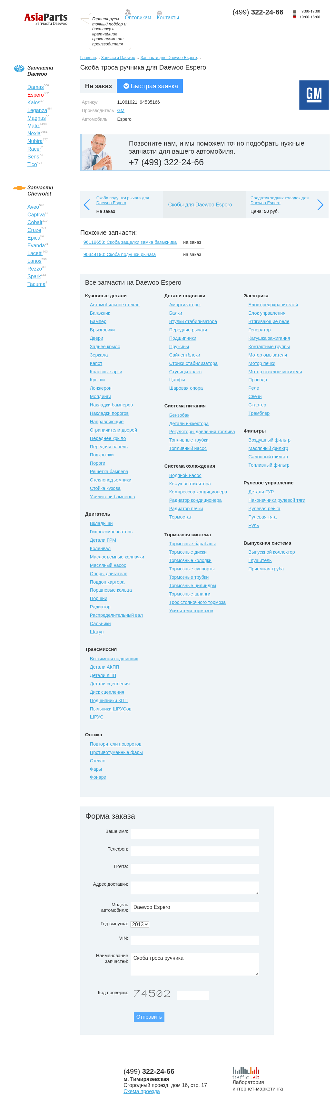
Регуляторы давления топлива (202, 431)
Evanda (36, 245)
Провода (258, 379)
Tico (32, 164)
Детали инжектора (189, 423)
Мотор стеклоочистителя (275, 371)
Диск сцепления (107, 692)
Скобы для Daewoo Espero (200, 204)
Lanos (34, 261)
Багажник (100, 313)
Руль (254, 525)
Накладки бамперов (111, 404)
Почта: (121, 866)
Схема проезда (141, 1091)
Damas (35, 87)
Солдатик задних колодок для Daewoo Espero (280, 200)
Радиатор (100, 606)
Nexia (34, 133)
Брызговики (102, 329)
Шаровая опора (186, 388)
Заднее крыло (105, 346)
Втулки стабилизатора (193, 321)
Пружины (179, 346)
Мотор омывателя (268, 354)
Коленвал (100, 548)
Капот (96, 363)
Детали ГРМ (103, 540)
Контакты (168, 17)
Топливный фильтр (269, 465)
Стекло (97, 760)
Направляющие (106, 421)
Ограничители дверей (113, 430)
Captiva (36, 214)
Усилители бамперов (112, 496)
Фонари (98, 777)
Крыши (97, 379)
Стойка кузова (105, 488)
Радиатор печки (186, 508)
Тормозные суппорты (192, 568)
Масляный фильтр (268, 448)
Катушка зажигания (269, 338)
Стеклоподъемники (111, 479)
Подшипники (182, 338)
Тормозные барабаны (192, 543)
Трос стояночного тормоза (197, 602)
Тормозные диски (188, 552)
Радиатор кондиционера (195, 500)
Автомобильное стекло (115, 304)
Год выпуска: (114, 923)
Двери (96, 338)
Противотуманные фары (116, 752)
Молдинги (100, 396)
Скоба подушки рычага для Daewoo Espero (122, 200)
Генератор (260, 329)
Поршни (98, 598)
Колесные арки (106, 371)
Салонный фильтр (268, 456)
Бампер (98, 321)
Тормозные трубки (189, 577)
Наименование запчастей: (112, 958)
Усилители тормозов (191, 610)
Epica (33, 238)
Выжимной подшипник (114, 658)
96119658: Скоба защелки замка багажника (130, 242)
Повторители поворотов (116, 744)
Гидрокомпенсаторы (111, 531)
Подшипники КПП (109, 700)
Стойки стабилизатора (193, 363)
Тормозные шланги (189, 593)
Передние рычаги (188, 329)
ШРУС (96, 717)
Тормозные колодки (190, 560)
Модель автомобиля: (114, 907)
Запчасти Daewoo (118, 57)
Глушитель (260, 560)
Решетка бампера (109, 471)
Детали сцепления (110, 683)
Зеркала (99, 354)
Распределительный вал (116, 615)
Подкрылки (102, 454)
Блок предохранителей (273, 304)
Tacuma (36, 284)
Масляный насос (108, 565)
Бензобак (179, 415)
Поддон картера (107, 582)
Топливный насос (188, 448)
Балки (175, 313)
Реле (254, 388)
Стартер (257, 404)
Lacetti (35, 253)
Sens (33, 156)
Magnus (36, 118)
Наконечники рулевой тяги (277, 500)
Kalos (33, 102)
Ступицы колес (185, 371)
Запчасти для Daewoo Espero (169, 57)
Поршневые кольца (111, 590)
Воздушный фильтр (270, 440)
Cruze (34, 230)
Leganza (37, 110)
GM (120, 110)
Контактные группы (269, 346)
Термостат (180, 516)
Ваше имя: (116, 831)
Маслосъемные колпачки (117, 556)
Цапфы (177, 379)
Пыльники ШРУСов (111, 708)
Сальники (100, 623)
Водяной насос (185, 475)
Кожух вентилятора (190, 483)
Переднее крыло (108, 438)
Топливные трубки (189, 440)
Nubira (35, 141)
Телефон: (118, 849)
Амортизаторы (185, 304)
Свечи (255, 396)
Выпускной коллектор (272, 552)
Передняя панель (109, 446)
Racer (34, 149)
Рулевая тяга (263, 516)
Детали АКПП (104, 667)
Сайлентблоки (184, 354)
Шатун (97, 631)
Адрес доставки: (110, 884)
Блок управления (267, 313)
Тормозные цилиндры (192, 585)
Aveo (33, 207)
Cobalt (34, 222)
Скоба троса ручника (195, 964)
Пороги (97, 463)
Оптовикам (138, 17)
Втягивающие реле (269, 321)
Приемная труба (266, 568)
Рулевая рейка (265, 508)
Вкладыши (101, 523)
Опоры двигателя (108, 573)
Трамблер (259, 413)
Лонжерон (101, 388)
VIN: (123, 938)
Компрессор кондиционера (198, 491)
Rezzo (34, 269)
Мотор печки (262, 363)
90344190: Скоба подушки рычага (120, 254)
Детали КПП (103, 675)
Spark (34, 276)
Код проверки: (113, 992)
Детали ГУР (261, 491)
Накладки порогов (109, 413)
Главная (88, 57)
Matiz (33, 126)
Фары (96, 769)
